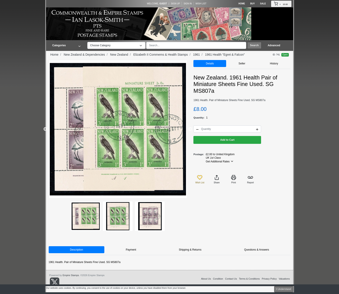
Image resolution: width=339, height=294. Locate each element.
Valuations (284, 278)
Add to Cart (227, 139)
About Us (206, 278)
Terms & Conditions (249, 278)
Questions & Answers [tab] (256, 249)
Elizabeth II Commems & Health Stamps (160, 54)
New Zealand (119, 54)
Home (241, 3)
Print (233, 179)
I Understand (283, 289)
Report (250, 179)
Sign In (188, 3)
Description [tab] (76, 249)
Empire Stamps (71, 275)
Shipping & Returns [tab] (190, 249)
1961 (196, 54)
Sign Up (175, 3)
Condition (218, 278)
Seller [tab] (242, 63)
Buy (252, 3)
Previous (45, 129)
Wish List (201, 3)
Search (254, 45)
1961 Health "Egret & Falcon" (225, 54)
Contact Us (231, 278)
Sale (263, 3)
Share (217, 179)
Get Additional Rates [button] (220, 161)
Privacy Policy (269, 278)
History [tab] (274, 63)
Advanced (274, 45)
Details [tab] (210, 63)
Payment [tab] (131, 249)
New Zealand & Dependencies (84, 54)
